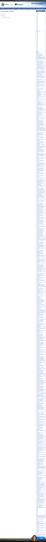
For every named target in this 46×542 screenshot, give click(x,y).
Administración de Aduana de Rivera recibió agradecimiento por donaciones (41, 355)
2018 (37, 23)
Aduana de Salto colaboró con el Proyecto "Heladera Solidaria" (40, 357)
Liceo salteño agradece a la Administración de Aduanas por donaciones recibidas (40, 233)
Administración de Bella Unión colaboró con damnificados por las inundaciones (40, 422)
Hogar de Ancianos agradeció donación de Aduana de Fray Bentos (41, 127)
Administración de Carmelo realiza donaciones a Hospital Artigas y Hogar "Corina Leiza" (41, 274)
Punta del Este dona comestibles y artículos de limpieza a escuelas (41, 124)
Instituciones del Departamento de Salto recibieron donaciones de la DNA (40, 409)
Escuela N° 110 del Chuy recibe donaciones (40, 119)
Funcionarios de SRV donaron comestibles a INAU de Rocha (40, 149)
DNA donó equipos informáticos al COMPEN (40, 332)
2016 (37, 21)
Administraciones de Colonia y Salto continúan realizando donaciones (41, 337)
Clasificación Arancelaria (39, 54)
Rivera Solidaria (38, 298)
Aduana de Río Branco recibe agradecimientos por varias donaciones (40, 464)
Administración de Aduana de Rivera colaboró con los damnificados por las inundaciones (41, 417)
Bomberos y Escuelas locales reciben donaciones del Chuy (41, 112)
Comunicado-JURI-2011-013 (6, 17)
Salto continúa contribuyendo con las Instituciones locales (41, 350)
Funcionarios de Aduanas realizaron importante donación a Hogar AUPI (41, 71)
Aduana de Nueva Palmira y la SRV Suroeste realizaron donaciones (41, 501)
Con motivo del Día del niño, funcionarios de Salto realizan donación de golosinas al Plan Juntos (41, 61)
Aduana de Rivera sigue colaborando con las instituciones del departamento (41, 308)
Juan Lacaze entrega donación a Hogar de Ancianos (40, 133)
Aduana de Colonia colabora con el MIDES (41, 411)
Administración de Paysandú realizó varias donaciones (41, 488)
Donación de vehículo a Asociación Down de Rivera (41, 282)
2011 (37, 17)
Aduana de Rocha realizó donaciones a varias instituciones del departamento (41, 377)
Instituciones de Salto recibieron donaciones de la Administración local (41, 436)
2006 (37, 34)
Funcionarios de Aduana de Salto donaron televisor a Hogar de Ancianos (40, 135)
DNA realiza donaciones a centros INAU (40, 240)
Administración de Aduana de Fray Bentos (41, 524)
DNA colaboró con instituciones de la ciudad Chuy (41, 415)
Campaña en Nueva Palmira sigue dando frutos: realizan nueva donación (41, 156)
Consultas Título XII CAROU (39, 536)
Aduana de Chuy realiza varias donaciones (40, 491)
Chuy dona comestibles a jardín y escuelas (40, 166)
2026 (37, 51)
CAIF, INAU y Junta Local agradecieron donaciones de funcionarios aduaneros (40, 204)
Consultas (37, 53)
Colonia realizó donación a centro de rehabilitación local (41, 213)
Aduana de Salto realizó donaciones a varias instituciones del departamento (41, 363)
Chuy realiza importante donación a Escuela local (41, 261)
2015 (37, 20)
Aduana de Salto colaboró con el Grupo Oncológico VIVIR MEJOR (40, 358)
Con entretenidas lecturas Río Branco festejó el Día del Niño (41, 268)
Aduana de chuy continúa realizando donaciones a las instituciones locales (41, 393)
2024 (37, 28)
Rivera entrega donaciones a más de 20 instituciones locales (41, 103)
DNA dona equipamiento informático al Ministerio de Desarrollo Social (41, 485)
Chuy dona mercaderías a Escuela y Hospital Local (41, 258)
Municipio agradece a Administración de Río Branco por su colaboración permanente (41, 256)
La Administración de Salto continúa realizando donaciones (41, 313)
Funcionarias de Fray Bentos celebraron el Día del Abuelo (40, 434)
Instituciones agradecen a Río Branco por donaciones (41, 95)
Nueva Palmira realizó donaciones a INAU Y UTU (41, 79)
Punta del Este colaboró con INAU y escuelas (41, 199)
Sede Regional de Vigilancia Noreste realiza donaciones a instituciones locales (41, 468)
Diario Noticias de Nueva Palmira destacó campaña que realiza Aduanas (40, 152)
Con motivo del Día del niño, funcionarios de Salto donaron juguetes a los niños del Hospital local (41, 372)
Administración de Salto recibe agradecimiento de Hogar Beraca (40, 121)
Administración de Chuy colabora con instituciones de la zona (41, 291)
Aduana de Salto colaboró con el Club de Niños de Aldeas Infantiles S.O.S (41, 390)
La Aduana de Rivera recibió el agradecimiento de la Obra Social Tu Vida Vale (41, 305)
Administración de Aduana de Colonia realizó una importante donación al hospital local (41, 329)
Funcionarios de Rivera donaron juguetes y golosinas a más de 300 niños (41, 186)
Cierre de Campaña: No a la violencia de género (41, 287)
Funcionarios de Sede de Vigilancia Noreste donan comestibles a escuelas (41, 201)
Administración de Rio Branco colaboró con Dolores (40, 336)
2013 (37, 40)
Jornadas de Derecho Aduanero (40, 507)
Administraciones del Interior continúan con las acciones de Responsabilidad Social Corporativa (41, 343)
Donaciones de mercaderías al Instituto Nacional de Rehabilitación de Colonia (41, 281)
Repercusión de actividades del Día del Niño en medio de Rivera (41, 195)
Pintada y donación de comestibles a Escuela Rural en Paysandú (41, 181)
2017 (37, 22)
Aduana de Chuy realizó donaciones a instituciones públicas (41, 477)
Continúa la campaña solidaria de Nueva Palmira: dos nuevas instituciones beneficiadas (40, 243)
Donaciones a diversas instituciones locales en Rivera (41, 293)
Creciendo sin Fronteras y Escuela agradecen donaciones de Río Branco (41, 129)
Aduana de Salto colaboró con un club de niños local (40, 426)
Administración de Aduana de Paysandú (40, 529)
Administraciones (32, 8)
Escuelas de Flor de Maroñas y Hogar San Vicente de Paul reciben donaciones (41, 158)
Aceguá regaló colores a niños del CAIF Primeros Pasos (40, 182)
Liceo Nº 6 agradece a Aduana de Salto (40, 87)
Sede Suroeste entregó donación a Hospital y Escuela (41, 165)
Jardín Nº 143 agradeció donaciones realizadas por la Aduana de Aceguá (41, 191)
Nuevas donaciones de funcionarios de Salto (41, 100)
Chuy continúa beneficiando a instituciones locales (40, 193)
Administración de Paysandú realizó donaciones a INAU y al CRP (41, 73)
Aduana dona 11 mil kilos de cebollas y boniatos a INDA (41, 91)
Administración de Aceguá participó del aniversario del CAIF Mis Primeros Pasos (41, 59)
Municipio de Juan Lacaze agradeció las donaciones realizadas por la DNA (41, 382)
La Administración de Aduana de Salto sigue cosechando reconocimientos (40, 302)
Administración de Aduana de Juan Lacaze (41, 526)
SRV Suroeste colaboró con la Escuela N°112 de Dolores (40, 388)
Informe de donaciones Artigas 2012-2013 (41, 78)
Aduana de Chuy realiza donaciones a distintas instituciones (41, 441)
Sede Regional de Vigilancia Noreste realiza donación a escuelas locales (41, 466)
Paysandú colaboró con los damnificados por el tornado (40, 334)
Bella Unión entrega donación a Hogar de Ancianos (40, 114)
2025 (37, 50)
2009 (37, 15)
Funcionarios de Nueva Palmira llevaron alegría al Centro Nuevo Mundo (40, 174)
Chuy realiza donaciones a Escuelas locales (41, 131)
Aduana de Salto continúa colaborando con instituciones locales (41, 395)
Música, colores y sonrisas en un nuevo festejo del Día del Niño (40, 265)
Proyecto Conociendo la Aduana (40, 515)
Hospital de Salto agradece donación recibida (41, 117)
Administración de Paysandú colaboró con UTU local (41, 341)
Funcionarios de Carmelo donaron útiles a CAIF (40, 175)
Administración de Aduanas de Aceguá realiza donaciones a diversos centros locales (40, 235)
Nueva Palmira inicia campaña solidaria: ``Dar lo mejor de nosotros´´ (41, 146)
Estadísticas (13, 8)
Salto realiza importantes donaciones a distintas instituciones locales (41, 320)
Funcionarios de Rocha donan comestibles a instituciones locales (41, 163)
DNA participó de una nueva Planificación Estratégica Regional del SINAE (41, 397)
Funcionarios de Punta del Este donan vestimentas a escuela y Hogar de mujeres (41, 227)
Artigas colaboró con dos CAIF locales (40, 177)
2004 (37, 32)
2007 (37, 35)
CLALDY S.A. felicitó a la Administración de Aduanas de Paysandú (40, 322)
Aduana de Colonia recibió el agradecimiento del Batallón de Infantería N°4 (40, 384)
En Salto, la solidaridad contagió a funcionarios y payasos (40, 179)
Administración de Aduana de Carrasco (40, 522)
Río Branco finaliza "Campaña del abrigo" (40, 263)
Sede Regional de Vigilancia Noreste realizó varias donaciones (41, 472)
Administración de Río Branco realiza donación (41, 439)
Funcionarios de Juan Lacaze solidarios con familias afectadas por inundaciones (41, 218)
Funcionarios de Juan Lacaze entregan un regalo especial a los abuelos (40, 137)
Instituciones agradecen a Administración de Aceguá (40, 107)
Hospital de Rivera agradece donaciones (40, 116)
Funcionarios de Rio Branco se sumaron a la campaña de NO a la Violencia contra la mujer (41, 222)
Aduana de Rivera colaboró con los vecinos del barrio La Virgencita (41, 413)
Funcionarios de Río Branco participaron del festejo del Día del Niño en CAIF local (40, 64)
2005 (37, 33)
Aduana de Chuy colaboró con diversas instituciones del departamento (40, 345)
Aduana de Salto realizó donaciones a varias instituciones (41, 443)
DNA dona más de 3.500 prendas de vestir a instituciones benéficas (41, 495)
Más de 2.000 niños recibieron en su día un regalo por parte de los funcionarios (41, 171)
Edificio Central (38, 535)
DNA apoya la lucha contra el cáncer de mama (41, 83)
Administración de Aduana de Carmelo (40, 520)
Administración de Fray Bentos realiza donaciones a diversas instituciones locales (40, 251)
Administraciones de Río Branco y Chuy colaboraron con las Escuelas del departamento (41, 368)
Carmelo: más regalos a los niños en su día (41, 272)
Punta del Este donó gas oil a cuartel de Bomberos (41, 126)
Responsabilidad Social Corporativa (40, 57)
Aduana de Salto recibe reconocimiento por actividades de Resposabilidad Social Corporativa (41, 285)
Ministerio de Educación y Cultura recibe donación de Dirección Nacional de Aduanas (40, 506)
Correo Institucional (38, 56)
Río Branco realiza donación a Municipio (40, 161)
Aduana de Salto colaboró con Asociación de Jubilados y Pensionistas (40, 428)
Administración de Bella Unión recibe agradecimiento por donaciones (41, 483)
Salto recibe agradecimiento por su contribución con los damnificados (41, 300)
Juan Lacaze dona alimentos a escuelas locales (40, 101)
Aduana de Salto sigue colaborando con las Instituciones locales (41, 399)
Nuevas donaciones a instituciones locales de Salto (41, 326)
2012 (37, 39)
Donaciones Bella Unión (39, 297)
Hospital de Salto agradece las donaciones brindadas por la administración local (40, 404)
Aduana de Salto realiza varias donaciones (40, 451)
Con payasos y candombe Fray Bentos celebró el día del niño (40, 266)
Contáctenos (37, 52)
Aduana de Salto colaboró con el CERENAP (40, 391)
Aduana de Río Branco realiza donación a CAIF (40, 462)
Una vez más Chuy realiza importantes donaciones (40, 74)
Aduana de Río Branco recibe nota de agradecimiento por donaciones (41, 448)
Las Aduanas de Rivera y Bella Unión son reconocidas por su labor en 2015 (41, 311)
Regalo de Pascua (39, 325)
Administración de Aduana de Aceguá (41, 516)
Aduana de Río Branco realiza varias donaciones (41, 454)
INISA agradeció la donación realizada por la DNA (40, 379)
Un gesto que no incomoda (40, 299)
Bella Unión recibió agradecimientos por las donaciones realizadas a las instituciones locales (41, 361)
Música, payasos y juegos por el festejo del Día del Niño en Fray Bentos (40, 503)
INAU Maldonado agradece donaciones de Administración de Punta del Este (40, 254)
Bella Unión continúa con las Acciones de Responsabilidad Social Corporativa (41, 401)
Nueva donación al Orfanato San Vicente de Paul (40, 247)
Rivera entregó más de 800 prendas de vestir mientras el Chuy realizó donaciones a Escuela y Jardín (41, 67)
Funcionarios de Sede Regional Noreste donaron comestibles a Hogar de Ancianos (40, 142)
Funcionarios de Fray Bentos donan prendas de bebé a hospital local (41, 260)
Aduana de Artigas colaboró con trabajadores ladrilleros (40, 406)
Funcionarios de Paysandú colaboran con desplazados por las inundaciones (41, 140)
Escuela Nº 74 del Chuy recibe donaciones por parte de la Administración (40, 89)
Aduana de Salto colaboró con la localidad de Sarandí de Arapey (40, 386)
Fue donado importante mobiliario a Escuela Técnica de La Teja (41, 190)
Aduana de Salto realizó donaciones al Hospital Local (41, 331)
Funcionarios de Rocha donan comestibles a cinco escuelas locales (41, 154)
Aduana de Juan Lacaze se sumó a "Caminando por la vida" (41, 209)
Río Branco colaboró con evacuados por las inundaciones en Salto (41, 424)
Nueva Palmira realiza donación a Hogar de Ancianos (40, 148)
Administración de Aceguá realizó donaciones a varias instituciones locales (40, 69)
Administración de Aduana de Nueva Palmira (41, 527)
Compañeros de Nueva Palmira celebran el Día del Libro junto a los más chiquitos (41, 497)
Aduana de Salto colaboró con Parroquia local (40, 432)
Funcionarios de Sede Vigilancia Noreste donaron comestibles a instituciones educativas (40, 211)
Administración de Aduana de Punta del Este (41, 531)
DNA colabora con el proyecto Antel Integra (41, 249)
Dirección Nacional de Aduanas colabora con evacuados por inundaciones (40, 289)
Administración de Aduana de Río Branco (40, 532)
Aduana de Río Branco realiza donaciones (40, 470)
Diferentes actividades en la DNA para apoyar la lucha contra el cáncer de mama (41, 85)
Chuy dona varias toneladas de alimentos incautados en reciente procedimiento (40, 278)
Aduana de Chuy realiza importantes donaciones (41, 453)
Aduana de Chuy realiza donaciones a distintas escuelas (41, 446)
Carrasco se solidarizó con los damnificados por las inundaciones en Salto (41, 431)
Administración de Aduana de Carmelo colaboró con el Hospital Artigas (40, 318)
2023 (37, 27)
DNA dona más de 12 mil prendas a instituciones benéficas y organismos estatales (41, 457)
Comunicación (25, 8)
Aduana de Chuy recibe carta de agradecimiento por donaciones (40, 459)
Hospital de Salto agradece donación (41, 104)
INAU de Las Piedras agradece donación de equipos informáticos (40, 229)
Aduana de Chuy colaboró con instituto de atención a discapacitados (41, 309)
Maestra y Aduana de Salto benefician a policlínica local (40, 122)
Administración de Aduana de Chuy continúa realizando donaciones (41, 460)
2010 (37, 16)
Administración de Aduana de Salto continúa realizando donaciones (41, 324)
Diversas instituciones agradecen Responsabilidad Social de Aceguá (41, 81)
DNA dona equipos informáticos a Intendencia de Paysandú (40, 438)
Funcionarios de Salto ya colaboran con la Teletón (41, 144)
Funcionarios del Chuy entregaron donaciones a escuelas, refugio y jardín (40, 197)
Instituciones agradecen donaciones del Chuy (41, 96)
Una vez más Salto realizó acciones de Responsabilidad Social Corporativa (41, 348)
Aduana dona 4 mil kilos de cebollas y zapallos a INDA (41, 93)
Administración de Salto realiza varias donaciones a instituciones (41, 486)
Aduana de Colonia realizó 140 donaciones (40, 481)
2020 (37, 46)
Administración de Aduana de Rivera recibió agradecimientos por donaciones (41, 366)
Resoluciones (19, 8)
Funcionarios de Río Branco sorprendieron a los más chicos (40, 188)
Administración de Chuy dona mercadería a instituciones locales (40, 230)
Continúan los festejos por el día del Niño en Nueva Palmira (41, 270)
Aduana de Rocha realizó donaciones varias (41, 475)
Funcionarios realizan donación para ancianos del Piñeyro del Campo (41, 76)
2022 (37, 26)
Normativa (8, 8)
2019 (37, 45)
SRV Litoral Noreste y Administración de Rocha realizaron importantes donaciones (41, 352)
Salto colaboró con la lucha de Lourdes (40, 98)
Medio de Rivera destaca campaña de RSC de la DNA (41, 184)
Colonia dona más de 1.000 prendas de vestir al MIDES (41, 374)
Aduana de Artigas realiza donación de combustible (41, 490)
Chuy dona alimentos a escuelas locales (40, 106)
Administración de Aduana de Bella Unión (41, 518)
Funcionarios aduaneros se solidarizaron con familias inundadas (41, 109)
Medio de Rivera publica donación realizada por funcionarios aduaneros (41, 206)
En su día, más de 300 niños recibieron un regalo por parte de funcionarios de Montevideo (40, 168)
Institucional (3, 8)
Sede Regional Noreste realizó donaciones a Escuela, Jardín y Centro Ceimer (40, 216)
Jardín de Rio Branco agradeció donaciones (40, 224)
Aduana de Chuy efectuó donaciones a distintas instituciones (41, 449)
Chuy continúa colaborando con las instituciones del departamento (41, 370)
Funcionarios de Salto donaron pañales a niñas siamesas (40, 339)
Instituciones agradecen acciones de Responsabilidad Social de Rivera (41, 245)
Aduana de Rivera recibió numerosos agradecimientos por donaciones (41, 380)
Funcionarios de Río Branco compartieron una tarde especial (40, 220)
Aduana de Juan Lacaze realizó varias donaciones (40, 474)
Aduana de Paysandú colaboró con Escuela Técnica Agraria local (41, 407)
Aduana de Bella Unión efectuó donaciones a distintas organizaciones (40, 479)
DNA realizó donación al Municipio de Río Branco (41, 444)
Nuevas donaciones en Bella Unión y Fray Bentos (41, 237)
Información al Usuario (40, 8)
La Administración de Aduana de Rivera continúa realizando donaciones (40, 315)
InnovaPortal (44, 541)
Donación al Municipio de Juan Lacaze (40, 294)
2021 (37, 25)
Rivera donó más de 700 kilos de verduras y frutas (40, 111)
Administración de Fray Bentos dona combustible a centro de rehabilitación (41, 239)
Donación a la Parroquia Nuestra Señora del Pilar (40, 296)
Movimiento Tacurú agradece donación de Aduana (40, 208)
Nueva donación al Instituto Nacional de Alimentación (41, 276)
